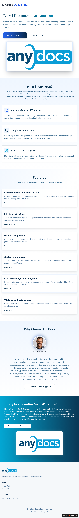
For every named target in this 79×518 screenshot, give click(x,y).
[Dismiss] (76, 515)
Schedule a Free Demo (18, 426)
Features (37, 35)
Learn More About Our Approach (39, 387)
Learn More (10, 203)
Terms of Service (8, 489)
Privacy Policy (6, 486)
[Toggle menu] (75, 5)
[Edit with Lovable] (68, 515)
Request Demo (15, 35)
